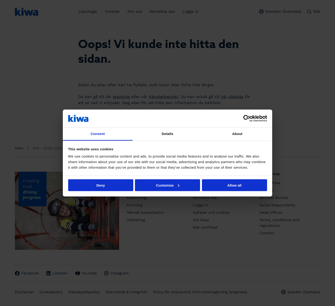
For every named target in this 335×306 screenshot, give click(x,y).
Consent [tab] (98, 134)
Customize (167, 185)
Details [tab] (167, 134)
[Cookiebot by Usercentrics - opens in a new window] (246, 118)
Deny (100, 185)
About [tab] (237, 134)
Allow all (234, 185)
